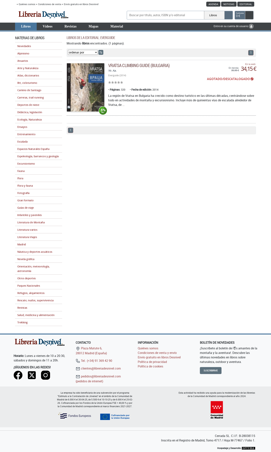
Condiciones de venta (49, 4)
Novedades (24, 46)
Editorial (246, 4)
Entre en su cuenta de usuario (234, 26)
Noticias (228, 4)
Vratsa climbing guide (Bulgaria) (139, 65)
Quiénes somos (27, 4)
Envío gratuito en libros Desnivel (81, 4)
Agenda (213, 4)
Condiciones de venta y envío (157, 353)
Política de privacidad (152, 362)
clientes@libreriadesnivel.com (98, 368)
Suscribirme (211, 370)
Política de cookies (150, 366)
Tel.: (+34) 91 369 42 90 (94, 361)
